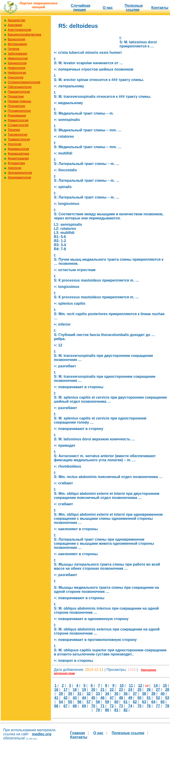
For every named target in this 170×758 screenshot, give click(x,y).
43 (75, 698)
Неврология (16, 68)
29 (61, 694)
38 (144, 694)
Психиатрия (16, 106)
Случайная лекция (80, 8)
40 (162, 694)
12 (140, 685)
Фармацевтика (18, 153)
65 (162, 702)
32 (88, 694)
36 (126, 694)
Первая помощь (19, 101)
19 (84, 690)
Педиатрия (16, 96)
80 (107, 710)
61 (126, 702)
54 (61, 702)
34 (107, 694)
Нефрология (17, 72)
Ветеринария (17, 44)
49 (130, 698)
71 (103, 706)
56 (79, 702)
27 (158, 690)
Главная (77, 733)
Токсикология (17, 134)
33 (98, 694)
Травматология (19, 139)
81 (116, 710)
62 (135, 702)
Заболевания (17, 53)
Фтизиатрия (16, 163)
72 (112, 706)
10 (122, 685)
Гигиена (13, 49)
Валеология (16, 39)
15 (165, 685)
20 (93, 690)
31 (79, 694)
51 (149, 698)
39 (153, 694)
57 (88, 702)
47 (112, 698)
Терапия (14, 130)
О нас (108, 8)
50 (139, 698)
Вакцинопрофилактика (24, 34)
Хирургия (14, 168)
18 (75, 690)
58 (98, 702)
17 (65, 690)
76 (149, 706)
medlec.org (41, 734)
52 (158, 698)
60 (116, 702)
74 (130, 706)
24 (130, 690)
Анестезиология (19, 30)
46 (103, 698)
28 (167, 690)
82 (126, 710)
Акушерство (16, 20)
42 (65, 698)
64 (153, 702)
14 (156, 685)
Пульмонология (19, 111)
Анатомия (15, 25)
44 (84, 698)
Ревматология (18, 120)
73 (121, 706)
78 (167, 706)
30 (70, 694)
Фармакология (18, 149)
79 (98, 710)
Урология (14, 144)
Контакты (159, 8)
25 (139, 690)
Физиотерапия (18, 158)
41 (56, 698)
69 (84, 706)
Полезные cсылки (134, 8)
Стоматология (18, 125)
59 (107, 702)
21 (103, 690)
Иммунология (18, 58)
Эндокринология (20, 172)
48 (121, 698)
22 (112, 690)
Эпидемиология (19, 177)
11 (131, 685)
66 (56, 706)
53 (167, 698)
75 (139, 706)
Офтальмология (19, 87)
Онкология (15, 77)
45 (93, 698)
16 (56, 690)
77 (158, 706)
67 (65, 706)
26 (149, 690)
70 (93, 706)
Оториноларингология (24, 82)
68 (75, 706)
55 (70, 702)
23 (121, 690)
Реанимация (17, 115)
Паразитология (19, 91)
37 (135, 694)
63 (144, 702)
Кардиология (17, 63)
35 (116, 694)
